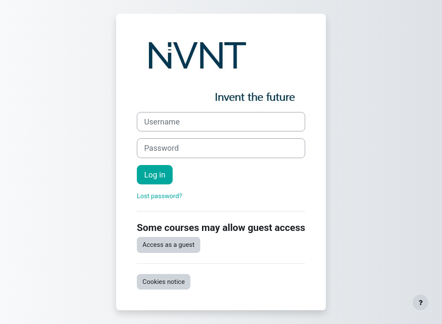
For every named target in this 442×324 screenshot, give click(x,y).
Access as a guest (168, 245)
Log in (154, 174)
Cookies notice (163, 282)
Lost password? (159, 196)
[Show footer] (420, 302)
